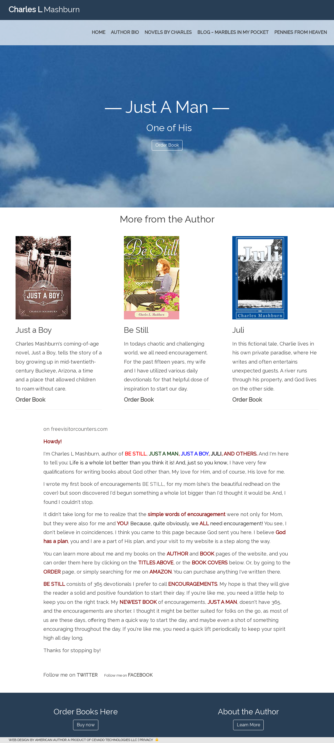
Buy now (86, 724)
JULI (216, 454)
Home (98, 32)
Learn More (248, 724)
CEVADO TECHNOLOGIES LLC (114, 740)
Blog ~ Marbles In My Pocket (233, 32)
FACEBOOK (140, 675)
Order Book (167, 145)
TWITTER (87, 675)
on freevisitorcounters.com (75, 429)
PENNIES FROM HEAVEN (300, 32)
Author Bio (125, 32)
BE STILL (135, 454)
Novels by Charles (168, 32)
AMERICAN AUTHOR (51, 740)
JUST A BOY (194, 454)
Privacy (146, 740)
